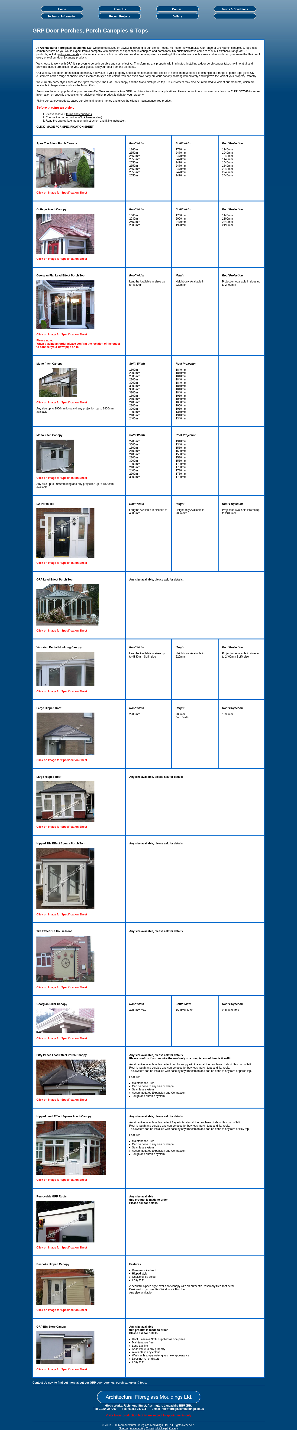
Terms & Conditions (235, 9)
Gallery (177, 16)
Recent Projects (119, 16)
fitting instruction (115, 120)
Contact (177, 9)
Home (62, 9)
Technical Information (62, 16)
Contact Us (39, 1382)
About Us (119, 9)
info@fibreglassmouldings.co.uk (182, 1409)
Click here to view (90, 117)
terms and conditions (79, 114)
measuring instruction (86, 120)
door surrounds (69, 54)
